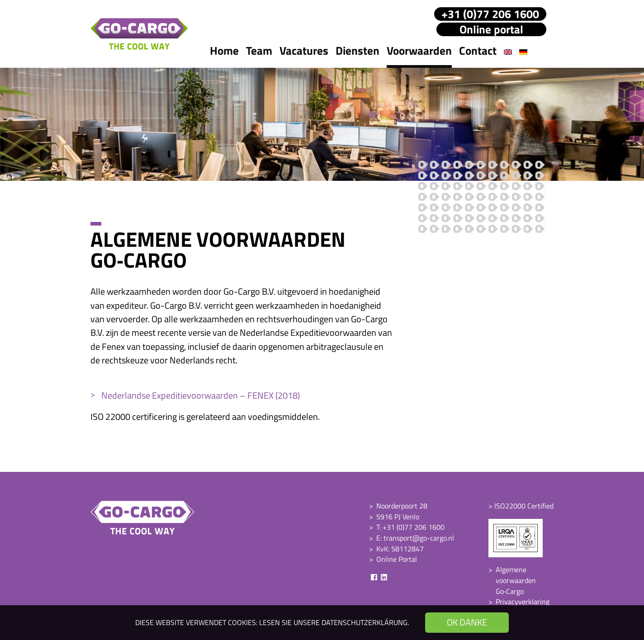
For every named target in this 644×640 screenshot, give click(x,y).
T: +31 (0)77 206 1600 (410, 527)
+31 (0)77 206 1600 (490, 14)
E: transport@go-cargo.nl (415, 537)
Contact (478, 50)
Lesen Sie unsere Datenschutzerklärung (333, 622)
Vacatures (303, 50)
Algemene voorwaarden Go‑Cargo (516, 580)
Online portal (491, 29)
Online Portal (396, 559)
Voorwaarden (419, 50)
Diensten (357, 50)
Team (259, 50)
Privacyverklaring (522, 601)
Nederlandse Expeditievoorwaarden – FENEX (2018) (200, 395)
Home (224, 50)
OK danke (467, 622)
